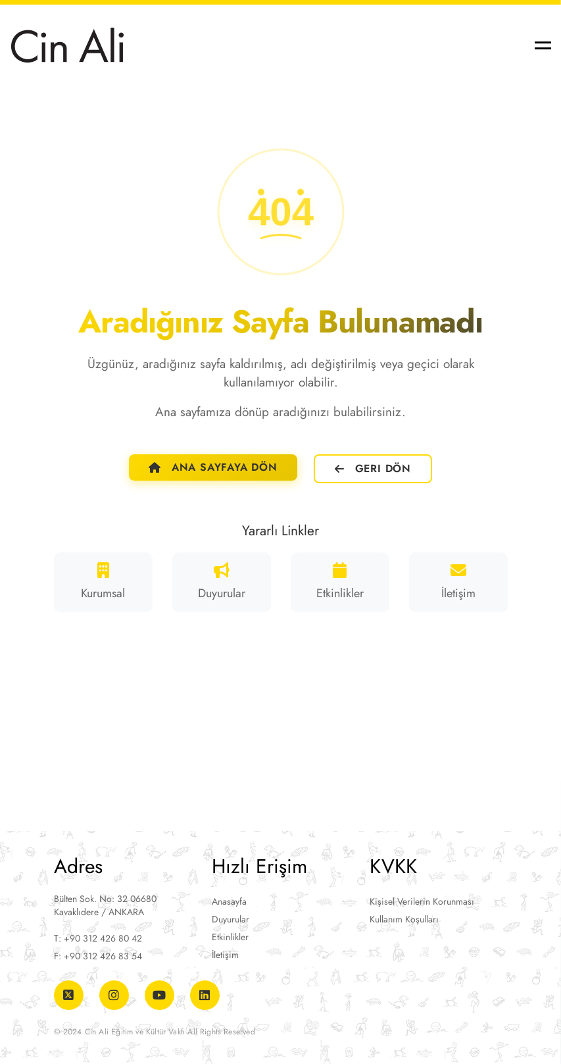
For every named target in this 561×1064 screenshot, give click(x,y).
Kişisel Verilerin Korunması (422, 901)
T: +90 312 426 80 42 (98, 938)
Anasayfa (229, 901)
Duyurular (230, 919)
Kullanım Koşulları (404, 919)
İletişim (225, 954)
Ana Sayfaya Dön (213, 467)
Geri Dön (373, 468)
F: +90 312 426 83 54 (98, 956)
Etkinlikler (230, 937)
